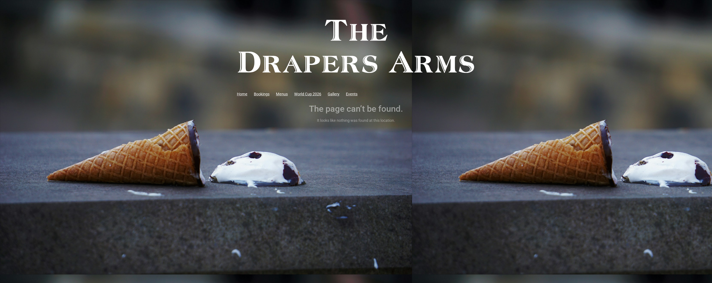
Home (242, 94)
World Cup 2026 (307, 94)
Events (352, 94)
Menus (282, 94)
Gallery (333, 94)
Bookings (262, 94)
